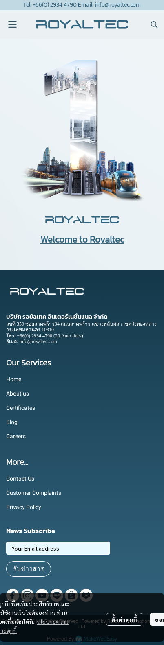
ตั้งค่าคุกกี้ (124, 619)
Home (13, 379)
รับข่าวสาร (28, 568)
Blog (12, 422)
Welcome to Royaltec (82, 239)
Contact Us (20, 478)
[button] (154, 24)
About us (17, 393)
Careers (16, 436)
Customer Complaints (33, 493)
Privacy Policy (23, 507)
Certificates (20, 407)
